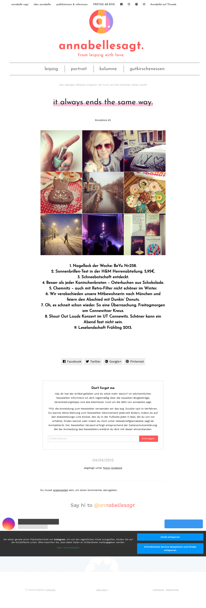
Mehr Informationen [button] (68, 547)
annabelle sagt (19, 4)
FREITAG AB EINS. (104, 4)
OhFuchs (51, 590)
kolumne (108, 69)
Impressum (158, 590)
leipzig (51, 69)
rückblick (116, 467)
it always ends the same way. (103, 102)
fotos (106, 467)
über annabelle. (42, 4)
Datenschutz (172, 590)
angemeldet (60, 490)
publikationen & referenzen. (72, 4)
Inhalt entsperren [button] (170, 537)
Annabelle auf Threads (163, 4)
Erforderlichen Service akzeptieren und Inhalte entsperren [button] (170, 548)
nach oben (102, 590)
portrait (79, 69)
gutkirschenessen (147, 69)
